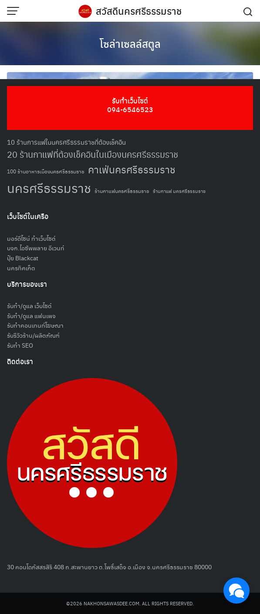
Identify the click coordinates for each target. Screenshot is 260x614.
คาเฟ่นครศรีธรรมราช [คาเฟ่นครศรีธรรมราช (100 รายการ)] (132, 169)
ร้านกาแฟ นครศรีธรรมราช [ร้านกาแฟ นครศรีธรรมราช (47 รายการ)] (179, 191)
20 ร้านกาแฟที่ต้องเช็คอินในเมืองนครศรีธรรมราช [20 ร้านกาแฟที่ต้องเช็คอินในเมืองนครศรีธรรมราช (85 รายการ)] (92, 154)
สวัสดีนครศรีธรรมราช (139, 11)
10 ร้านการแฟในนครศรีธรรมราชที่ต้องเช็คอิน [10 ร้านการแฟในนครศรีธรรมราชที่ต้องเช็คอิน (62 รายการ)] (66, 141)
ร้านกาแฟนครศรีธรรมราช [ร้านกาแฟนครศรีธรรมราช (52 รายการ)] (122, 190)
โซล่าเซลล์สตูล (130, 43)
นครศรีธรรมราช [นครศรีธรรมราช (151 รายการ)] (49, 187)
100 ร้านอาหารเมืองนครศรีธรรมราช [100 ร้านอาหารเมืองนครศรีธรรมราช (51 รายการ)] (45, 171)
